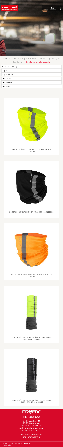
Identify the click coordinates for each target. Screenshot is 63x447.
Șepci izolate (7, 86)
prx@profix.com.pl (31, 436)
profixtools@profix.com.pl (31, 428)
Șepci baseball (7, 82)
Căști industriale (8, 75)
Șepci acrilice (7, 78)
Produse (6, 58)
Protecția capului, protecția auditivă (29, 58)
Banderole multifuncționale (38, 62)
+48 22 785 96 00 (33, 425)
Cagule (5, 71)
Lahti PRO (9, 8)
